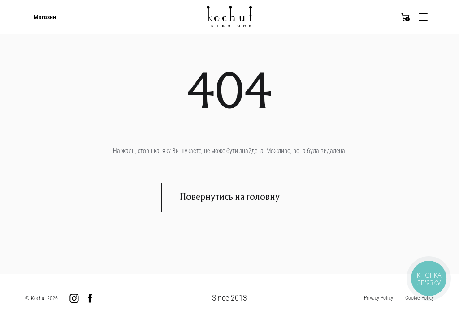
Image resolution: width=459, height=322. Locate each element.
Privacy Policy (378, 298)
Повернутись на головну (230, 198)
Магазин (45, 17)
